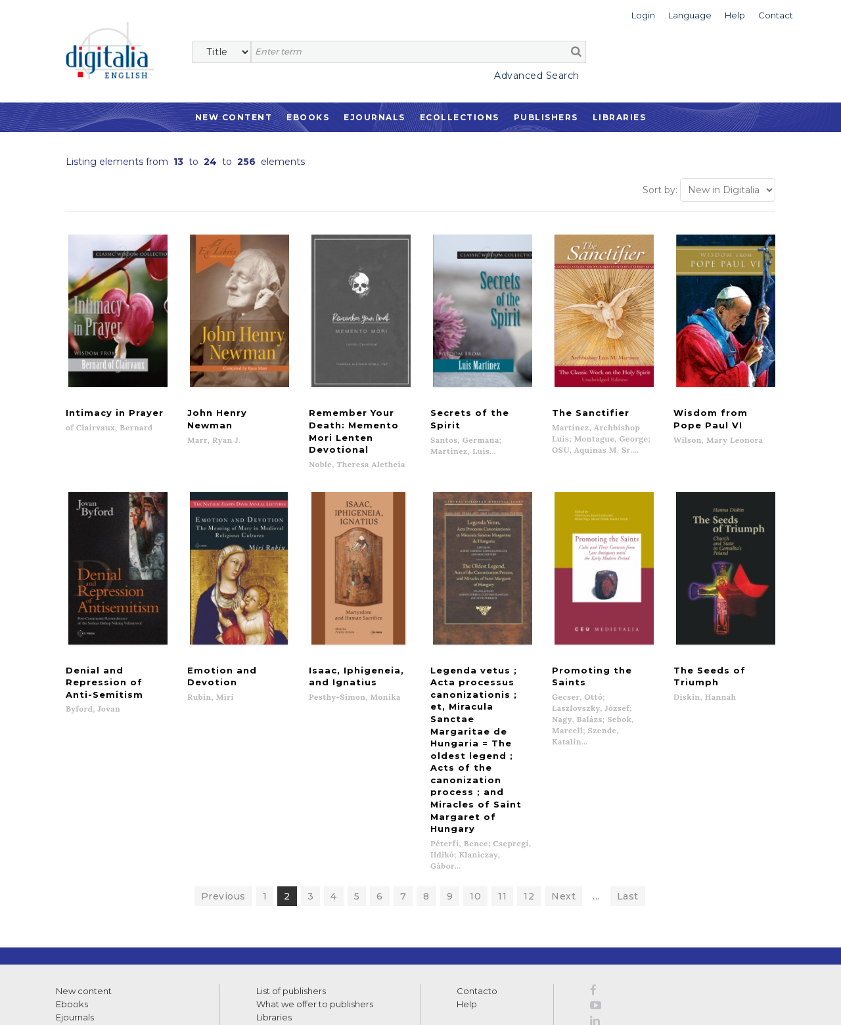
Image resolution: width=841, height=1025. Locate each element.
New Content (234, 117)
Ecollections (459, 117)
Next (563, 737)
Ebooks (307, 117)
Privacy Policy (162, 965)
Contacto (477, 832)
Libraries (620, 117)
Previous (223, 737)
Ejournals (374, 117)
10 (475, 737)
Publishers (546, 117)
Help (467, 845)
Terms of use (79, 1000)
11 (502, 737)
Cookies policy (227, 1000)
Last (628, 737)
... (596, 737)
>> (181, 938)
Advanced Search (537, 75)
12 (529, 737)
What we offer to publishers (314, 845)
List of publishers (291, 832)
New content (84, 832)
